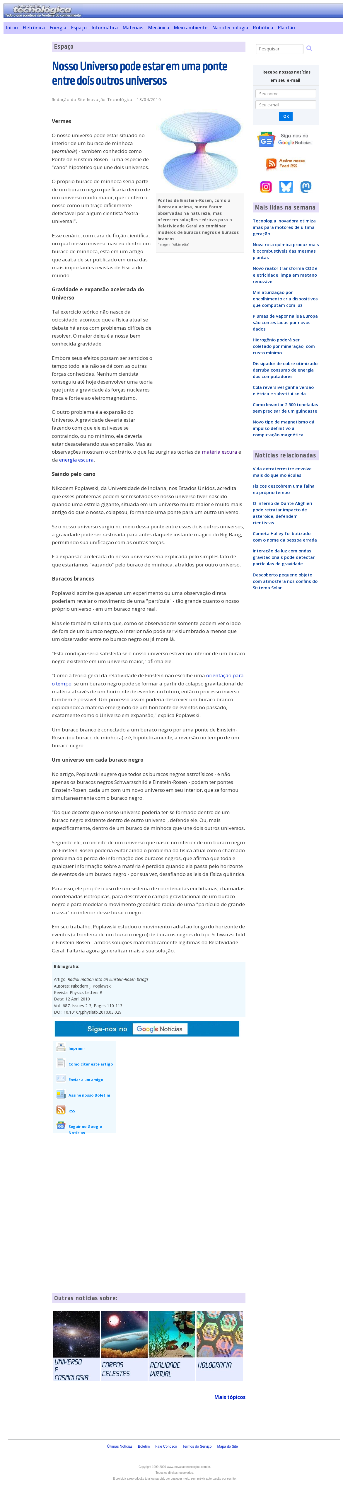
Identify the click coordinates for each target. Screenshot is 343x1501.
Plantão (286, 27)
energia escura (76, 459)
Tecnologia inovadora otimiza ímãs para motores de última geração (284, 227)
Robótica (263, 27)
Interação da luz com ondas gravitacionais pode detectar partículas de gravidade (284, 557)
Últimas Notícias (119, 1446)
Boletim (144, 1446)
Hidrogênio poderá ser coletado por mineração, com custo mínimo (284, 346)
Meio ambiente (190, 27)
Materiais (132, 27)
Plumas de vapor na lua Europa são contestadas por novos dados (285, 322)
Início (12, 27)
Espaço (79, 27)
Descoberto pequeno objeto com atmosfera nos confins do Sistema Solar (285, 581)
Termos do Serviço (196, 1446)
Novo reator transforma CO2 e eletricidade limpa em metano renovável (285, 274)
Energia (58, 27)
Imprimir (77, 1048)
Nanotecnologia (230, 27)
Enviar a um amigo (86, 1079)
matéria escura (219, 451)
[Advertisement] (25, 129)
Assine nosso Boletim (89, 1095)
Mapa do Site (227, 1446)
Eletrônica (34, 27)
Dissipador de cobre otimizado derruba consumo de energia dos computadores (285, 369)
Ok (286, 116)
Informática (104, 27)
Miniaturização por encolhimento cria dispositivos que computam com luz (285, 298)
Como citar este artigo (91, 1064)
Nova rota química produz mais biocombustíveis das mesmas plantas (286, 250)
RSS (72, 1111)
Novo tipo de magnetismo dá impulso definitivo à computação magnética (283, 428)
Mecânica (158, 27)
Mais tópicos (229, 1397)
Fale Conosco (166, 1446)
